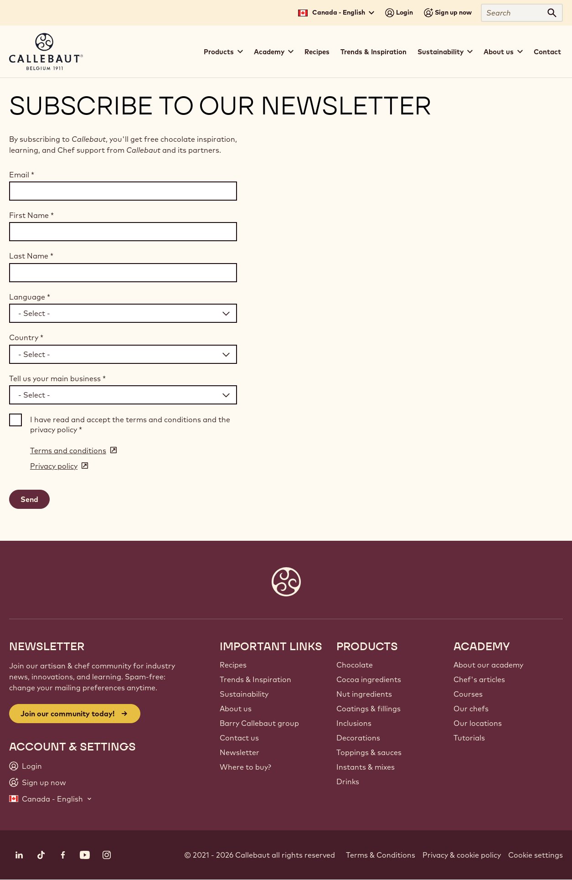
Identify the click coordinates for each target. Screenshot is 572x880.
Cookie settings (535, 854)
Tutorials (469, 737)
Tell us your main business (57, 378)
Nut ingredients (364, 694)
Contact (547, 51)
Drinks (347, 781)
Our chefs (471, 708)
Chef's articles (479, 679)
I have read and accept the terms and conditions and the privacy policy (130, 424)
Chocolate (354, 664)
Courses (468, 694)
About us (236, 708)
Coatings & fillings (368, 708)
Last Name (31, 255)
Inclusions (353, 723)
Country (26, 337)
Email (21, 174)
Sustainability (244, 694)
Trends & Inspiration (373, 51)
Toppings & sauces (369, 752)
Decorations (358, 737)
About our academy (488, 664)
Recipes (317, 51)
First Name (31, 215)
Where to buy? (245, 766)
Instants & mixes (365, 766)
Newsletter (239, 752)
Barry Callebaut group (259, 723)
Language (29, 296)
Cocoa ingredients (368, 679)
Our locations (477, 723)
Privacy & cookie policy (462, 854)
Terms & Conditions (380, 854)
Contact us (239, 737)
